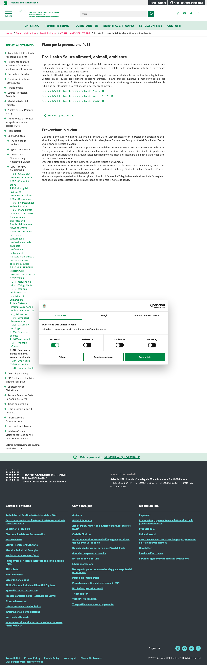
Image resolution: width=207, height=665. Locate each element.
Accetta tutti (145, 357)
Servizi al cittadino (26, 33)
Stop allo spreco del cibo (61, 115)
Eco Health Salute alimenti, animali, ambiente (73, 91)
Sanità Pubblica (48, 33)
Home (9, 33)
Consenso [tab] (60, 315)
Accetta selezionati (103, 357)
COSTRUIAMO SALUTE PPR (75, 33)
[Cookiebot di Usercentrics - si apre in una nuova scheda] (152, 306)
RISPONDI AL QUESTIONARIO (122, 457)
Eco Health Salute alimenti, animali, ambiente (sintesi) (78, 96)
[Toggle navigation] (9, 12)
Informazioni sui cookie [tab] (147, 315)
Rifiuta (62, 357)
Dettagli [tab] (103, 315)
